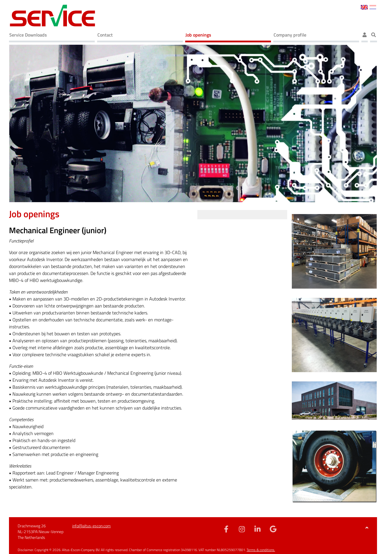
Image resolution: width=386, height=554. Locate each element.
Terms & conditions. (261, 550)
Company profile (290, 34)
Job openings (198, 34)
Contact (105, 34)
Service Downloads (28, 34)
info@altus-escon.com (91, 526)
